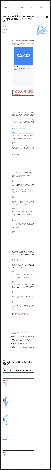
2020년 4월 (6, 434)
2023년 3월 (5, 399)
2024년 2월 (6, 388)
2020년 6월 (6, 432)
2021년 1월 (5, 424)
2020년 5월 (6, 433)
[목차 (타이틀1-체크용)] (33, 67)
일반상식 (46, 7)
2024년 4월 (6, 386)
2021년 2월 (5, 423)
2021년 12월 (6, 413)
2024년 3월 (5, 387)
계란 (14, 76)
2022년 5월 (5, 407)
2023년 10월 (6, 393)
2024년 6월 (6, 384)
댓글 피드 (5, 456)
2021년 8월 (5, 417)
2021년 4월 (5, 421)
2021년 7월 (5, 418)
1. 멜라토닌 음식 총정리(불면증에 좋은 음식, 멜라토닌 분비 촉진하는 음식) (22, 69)
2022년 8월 (5, 404)
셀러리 (15, 82)
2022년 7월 (5, 405)
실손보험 (27, 7)
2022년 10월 (6, 402)
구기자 (15, 77)
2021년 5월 (5, 420)
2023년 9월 (5, 394)
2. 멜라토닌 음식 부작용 (17, 85)
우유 (14, 71)
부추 (14, 83)
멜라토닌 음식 (5, 32)
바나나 (15, 74)
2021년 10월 (6, 415)
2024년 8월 (6, 382)
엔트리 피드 (6, 455)
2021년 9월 (5, 416)
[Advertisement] (23, 32)
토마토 (15, 81)
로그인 (5, 454)
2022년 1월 (5, 412)
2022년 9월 (6, 403)
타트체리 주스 (16, 73)
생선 (14, 75)
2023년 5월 (5, 398)
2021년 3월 (5, 422)
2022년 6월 (6, 406)
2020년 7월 (6, 431)
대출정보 (41, 7)
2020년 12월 (6, 425)
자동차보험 (23, 7)
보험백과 (6, 7)
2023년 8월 (5, 395)
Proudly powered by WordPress (12, 465)
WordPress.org (6, 457)
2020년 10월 (6, 427)
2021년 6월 (5, 419)
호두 (14, 78)
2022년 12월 (6, 401)
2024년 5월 (5, 385)
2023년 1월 (5, 400)
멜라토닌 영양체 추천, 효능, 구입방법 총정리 (20, 128)
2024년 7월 (5, 383)
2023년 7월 (5, 396)
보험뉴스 (36, 7)
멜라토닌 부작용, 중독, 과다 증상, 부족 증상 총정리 (21, 351)
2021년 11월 (6, 414)
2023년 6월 (5, 397)
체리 (14, 84)
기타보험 (32, 7)
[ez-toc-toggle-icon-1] (32, 67)
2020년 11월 (6, 426)
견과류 (15, 70)
